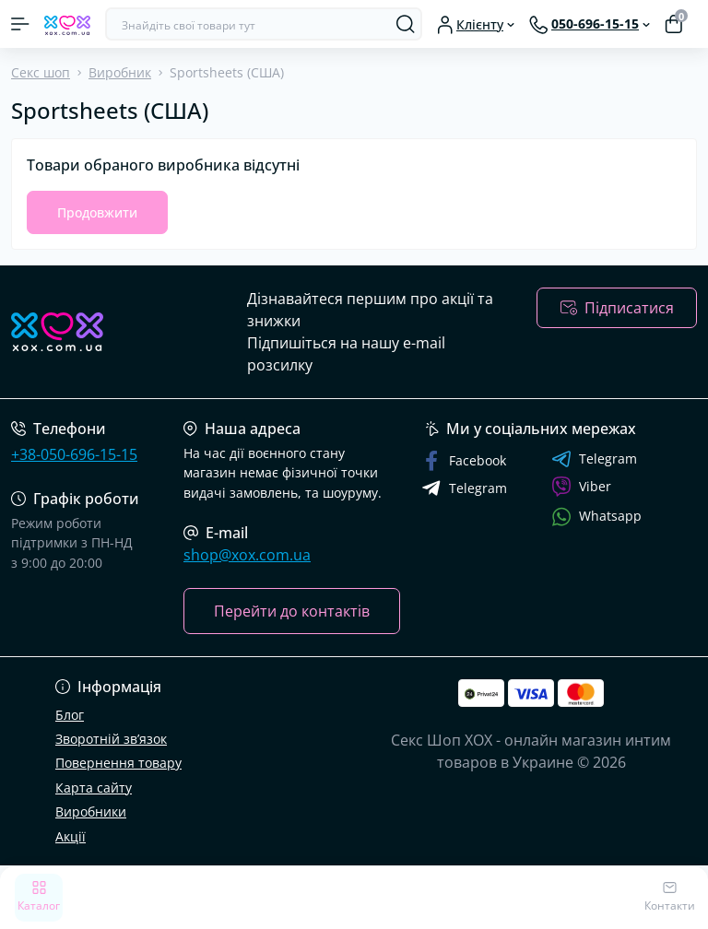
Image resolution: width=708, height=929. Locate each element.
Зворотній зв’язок (111, 738)
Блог (69, 714)
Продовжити (97, 212)
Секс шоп (40, 72)
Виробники (90, 811)
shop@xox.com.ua (247, 555)
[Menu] (20, 24)
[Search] (405, 24)
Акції (70, 836)
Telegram (594, 459)
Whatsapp (596, 516)
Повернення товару (118, 762)
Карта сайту (93, 787)
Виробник (119, 72)
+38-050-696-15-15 (74, 454)
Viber (581, 486)
